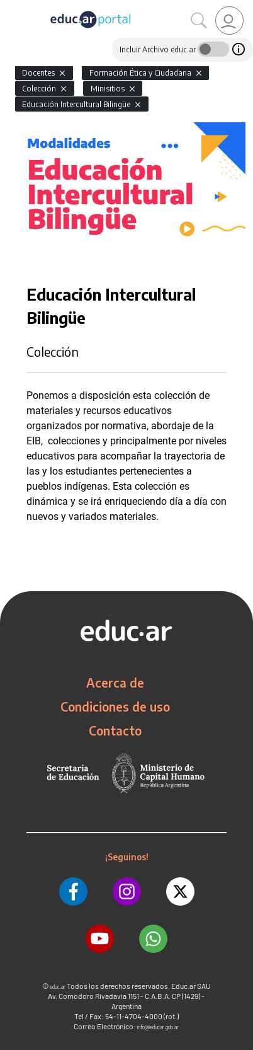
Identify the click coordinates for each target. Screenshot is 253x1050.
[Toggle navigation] (11, 7)
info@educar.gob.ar (158, 1027)
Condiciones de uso (115, 706)
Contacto (115, 730)
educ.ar (57, 986)
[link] (229, 20)
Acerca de (115, 682)
